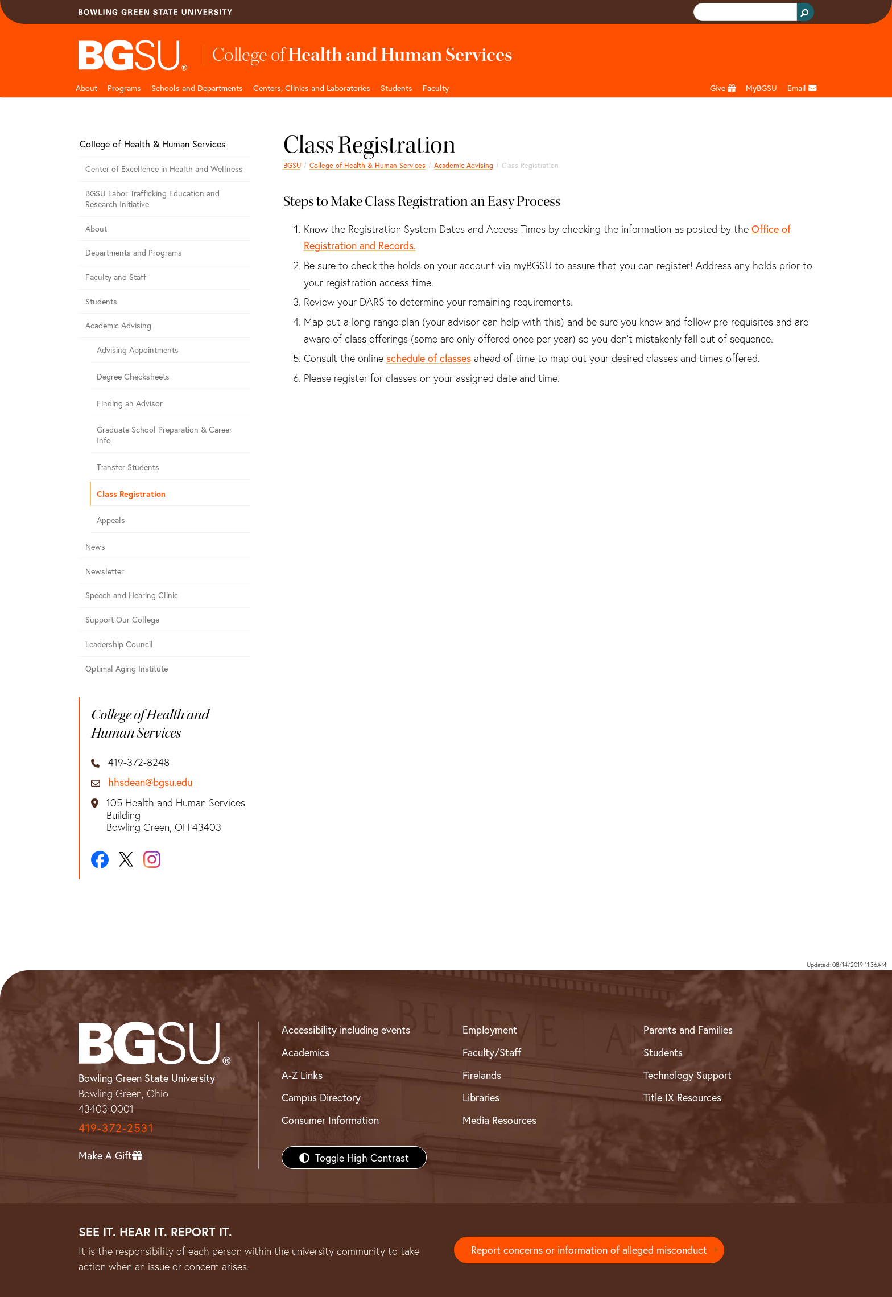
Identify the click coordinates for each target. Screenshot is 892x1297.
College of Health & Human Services (367, 165)
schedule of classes (428, 358)
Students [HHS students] (396, 88)
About (96, 228)
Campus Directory (321, 1097)
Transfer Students (128, 467)
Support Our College (122, 619)
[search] (744, 12)
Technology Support (687, 1075)
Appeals (111, 519)
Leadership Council (119, 644)
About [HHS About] (86, 88)
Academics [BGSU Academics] (305, 1052)
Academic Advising (463, 165)
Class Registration (131, 493)
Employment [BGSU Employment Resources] (489, 1029)
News (95, 546)
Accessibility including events (346, 1029)
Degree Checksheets (133, 376)
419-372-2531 (116, 1127)
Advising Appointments (138, 349)
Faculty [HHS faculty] (436, 88)
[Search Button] (805, 12)
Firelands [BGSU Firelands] (481, 1075)
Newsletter (104, 571)
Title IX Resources (682, 1097)
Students (101, 301)
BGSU (292, 165)
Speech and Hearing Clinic (131, 595)
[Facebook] (100, 859)
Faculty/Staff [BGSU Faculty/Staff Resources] (491, 1052)
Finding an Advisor (130, 403)
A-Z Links (302, 1075)
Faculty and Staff (115, 276)
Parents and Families (688, 1029)
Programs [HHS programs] (124, 88)
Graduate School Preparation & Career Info (164, 435)
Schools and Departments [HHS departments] (197, 88)
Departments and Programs (133, 252)
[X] (126, 859)
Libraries (480, 1097)
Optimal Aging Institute (126, 668)
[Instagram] (151, 859)
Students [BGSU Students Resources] (663, 1052)
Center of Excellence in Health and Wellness (164, 168)
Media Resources (499, 1120)
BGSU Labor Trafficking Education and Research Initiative (152, 198)
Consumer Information (330, 1120)
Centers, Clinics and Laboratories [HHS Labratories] (311, 88)
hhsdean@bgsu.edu (150, 782)
